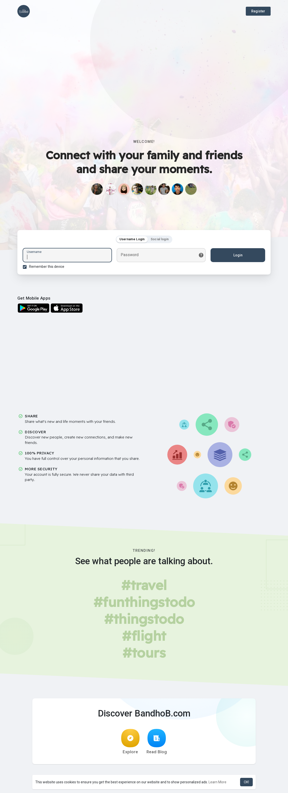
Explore (130, 743)
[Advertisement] (144, 82)
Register (258, 11)
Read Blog (156, 743)
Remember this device (47, 267)
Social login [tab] (160, 240)
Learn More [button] (217, 782)
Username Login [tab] (132, 240)
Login (237, 256)
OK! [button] (246, 782)
